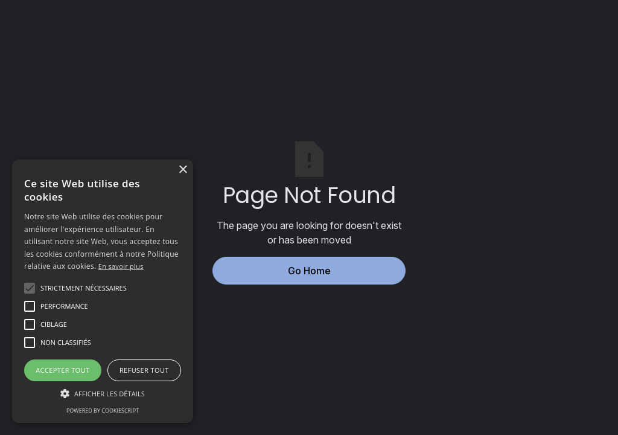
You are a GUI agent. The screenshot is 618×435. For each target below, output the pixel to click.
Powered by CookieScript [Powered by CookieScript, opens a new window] (102, 410)
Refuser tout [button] (144, 370)
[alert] (102, 291)
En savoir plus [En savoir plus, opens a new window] (121, 266)
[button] (83, 288)
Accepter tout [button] (62, 370)
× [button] (182, 170)
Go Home (309, 271)
